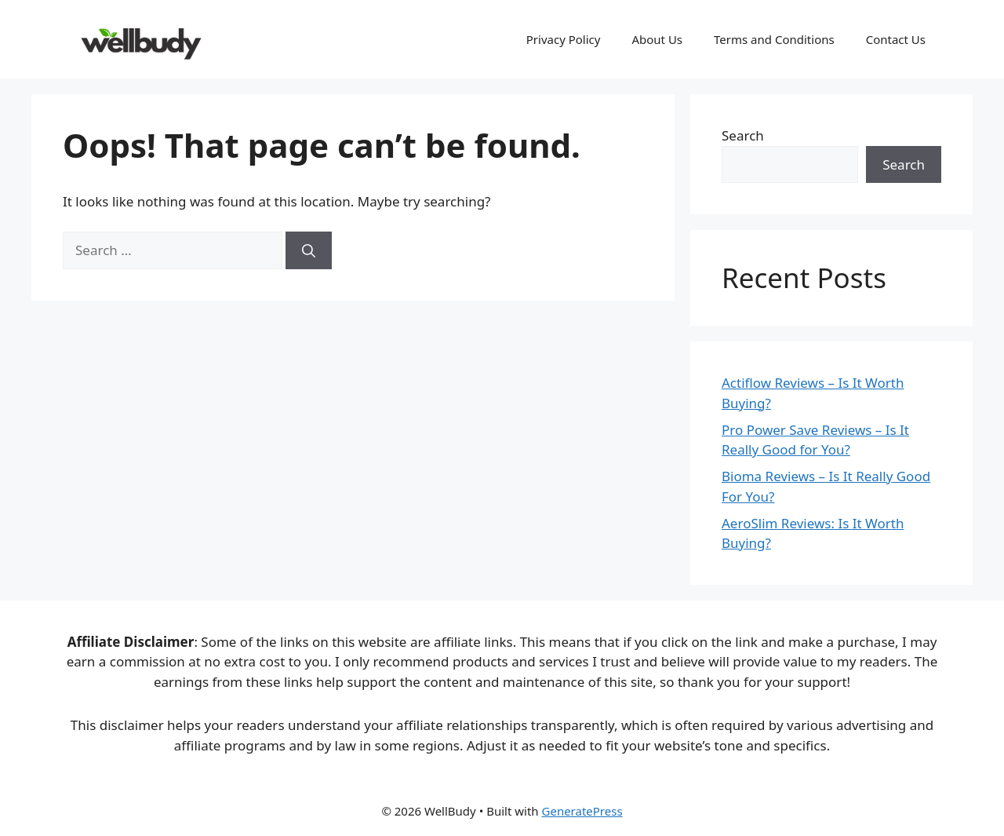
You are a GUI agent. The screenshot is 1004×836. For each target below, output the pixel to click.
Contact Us (896, 39)
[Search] (309, 250)
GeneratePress (582, 811)
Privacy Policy (563, 39)
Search (743, 135)
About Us (656, 39)
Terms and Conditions (774, 39)
